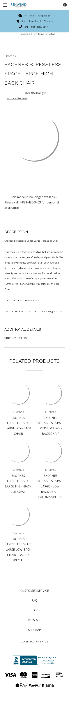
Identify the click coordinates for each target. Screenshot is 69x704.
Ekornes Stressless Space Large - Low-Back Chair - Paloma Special (50, 486)
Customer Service (34, 591)
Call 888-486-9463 (34, 27)
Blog (34, 610)
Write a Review (17, 98)
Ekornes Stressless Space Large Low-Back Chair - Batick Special (18, 549)
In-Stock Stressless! (34, 16)
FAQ (34, 600)
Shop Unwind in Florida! (34, 21)
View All (34, 620)
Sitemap (34, 630)
